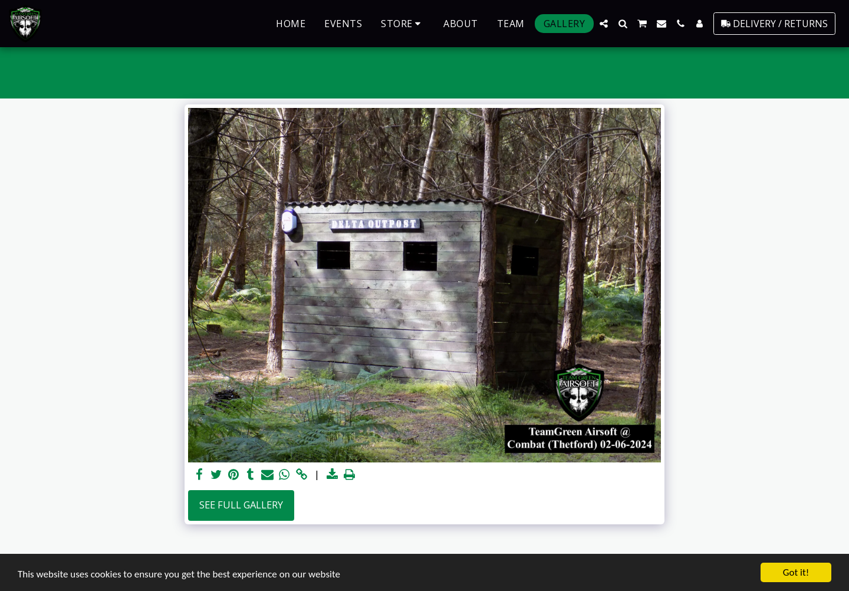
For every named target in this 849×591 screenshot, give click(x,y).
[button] (604, 23)
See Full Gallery (241, 504)
